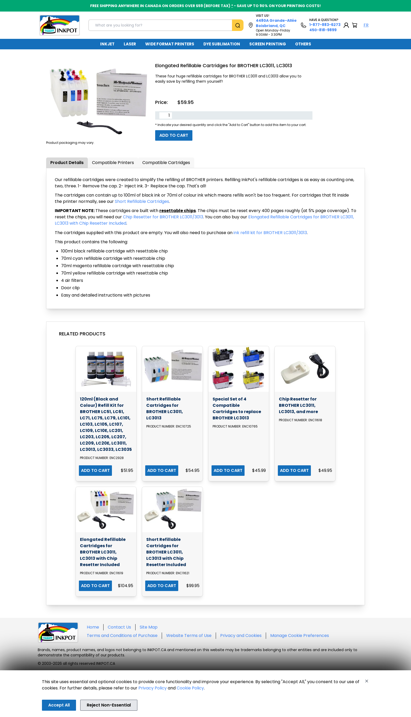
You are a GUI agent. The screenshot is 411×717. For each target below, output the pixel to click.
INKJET (107, 44)
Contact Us (119, 627)
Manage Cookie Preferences (299, 635)
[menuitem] (107, 44)
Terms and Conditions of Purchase (122, 635)
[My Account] (346, 25)
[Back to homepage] (59, 25)
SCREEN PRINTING (267, 44)
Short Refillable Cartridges (142, 201)
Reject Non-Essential (109, 705)
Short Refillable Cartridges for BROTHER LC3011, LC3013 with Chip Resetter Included (166, 552)
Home (93, 627)
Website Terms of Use (189, 635)
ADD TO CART (95, 470)
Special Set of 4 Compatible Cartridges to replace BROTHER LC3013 (237, 408)
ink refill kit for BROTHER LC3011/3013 (270, 233)
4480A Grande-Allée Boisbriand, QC (276, 23)
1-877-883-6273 (324, 24)
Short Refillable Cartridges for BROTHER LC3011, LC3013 (164, 408)
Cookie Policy (190, 688)
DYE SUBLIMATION (221, 44)
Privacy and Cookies (241, 635)
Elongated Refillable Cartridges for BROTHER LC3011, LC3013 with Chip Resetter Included (103, 552)
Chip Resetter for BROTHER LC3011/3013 (163, 217)
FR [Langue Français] (366, 25)
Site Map (149, 627)
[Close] (366, 681)
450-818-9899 (323, 30)
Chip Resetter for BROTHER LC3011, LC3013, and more (298, 405)
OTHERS (303, 44)
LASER (130, 44)
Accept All (59, 705)
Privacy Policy (152, 688)
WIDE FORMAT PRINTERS (169, 44)
